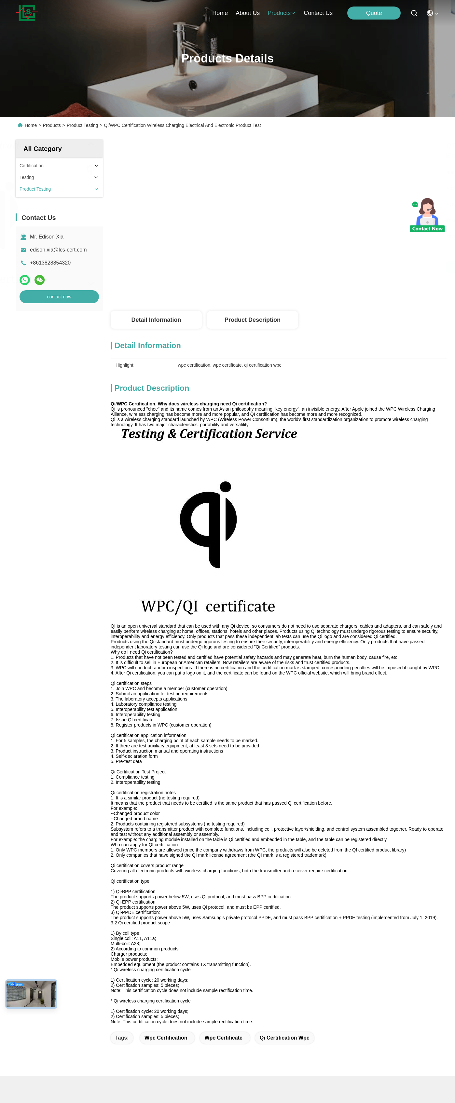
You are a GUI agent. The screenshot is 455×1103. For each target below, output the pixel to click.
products (282, 13)
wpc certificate (223, 1038)
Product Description (253, 320)
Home (220, 13)
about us (248, 13)
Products (52, 125)
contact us (318, 13)
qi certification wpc (285, 1038)
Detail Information (156, 320)
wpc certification (166, 1038)
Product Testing (82, 125)
